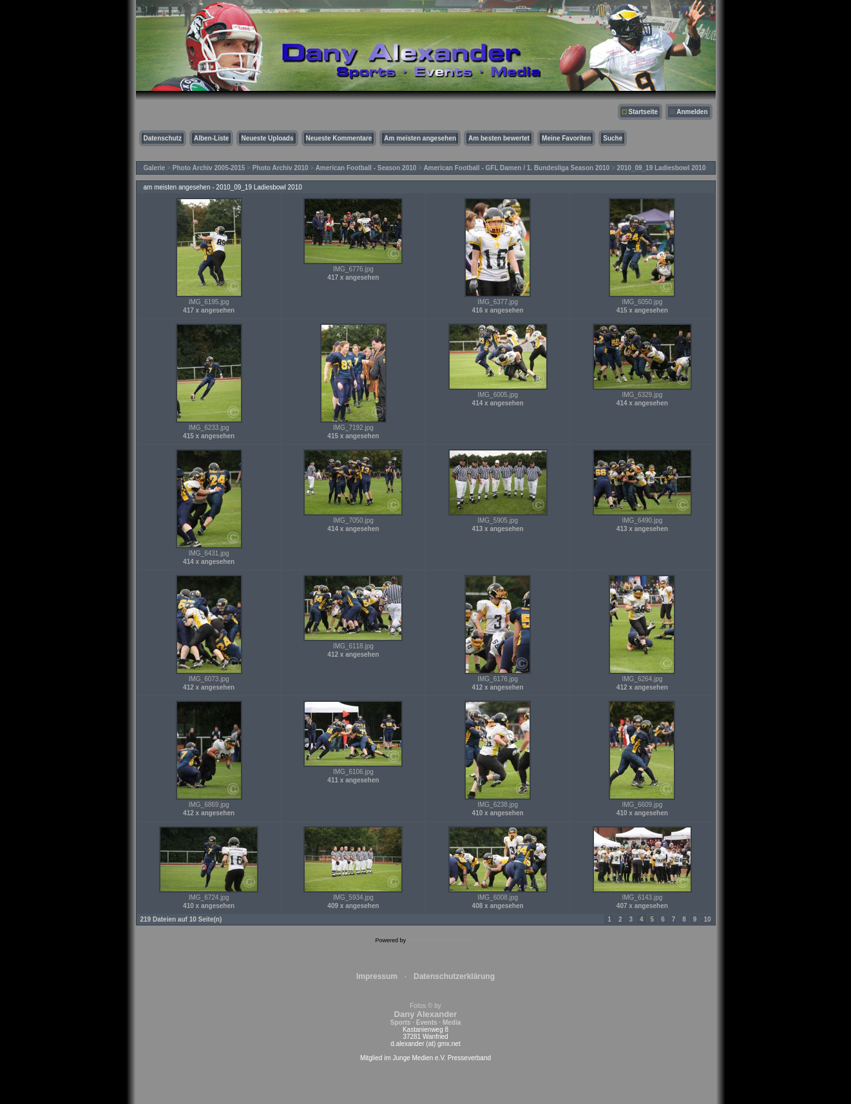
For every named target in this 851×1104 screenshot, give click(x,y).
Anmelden (691, 111)
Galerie (155, 167)
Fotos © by (425, 1014)
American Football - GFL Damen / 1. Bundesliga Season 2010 (516, 167)
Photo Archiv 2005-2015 (209, 167)
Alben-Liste (211, 138)
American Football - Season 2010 (366, 167)
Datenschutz (163, 138)
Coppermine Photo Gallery (441, 940)
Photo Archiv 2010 (281, 167)
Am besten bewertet (499, 138)
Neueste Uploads (267, 138)
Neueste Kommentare (339, 138)
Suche (612, 138)
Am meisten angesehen (420, 138)
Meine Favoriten (566, 138)
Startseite (643, 111)
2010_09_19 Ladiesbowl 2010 (661, 167)
